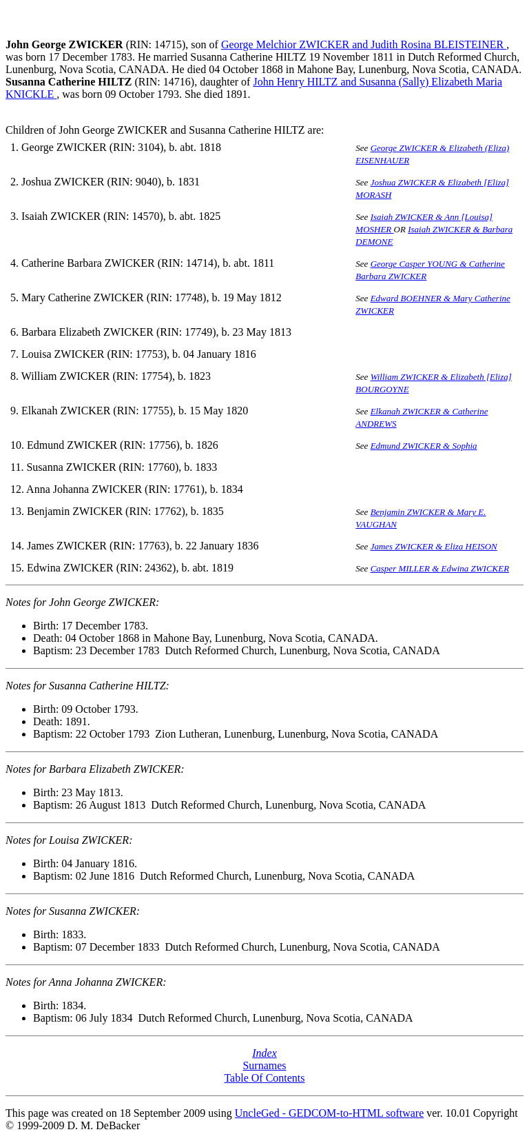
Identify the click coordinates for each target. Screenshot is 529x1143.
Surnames (264, 1065)
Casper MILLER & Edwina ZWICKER (440, 568)
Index (264, 1053)
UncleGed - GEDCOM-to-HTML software (329, 1113)
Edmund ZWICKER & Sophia (424, 446)
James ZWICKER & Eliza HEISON (434, 546)
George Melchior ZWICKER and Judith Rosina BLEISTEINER (363, 44)
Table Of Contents (264, 1078)
